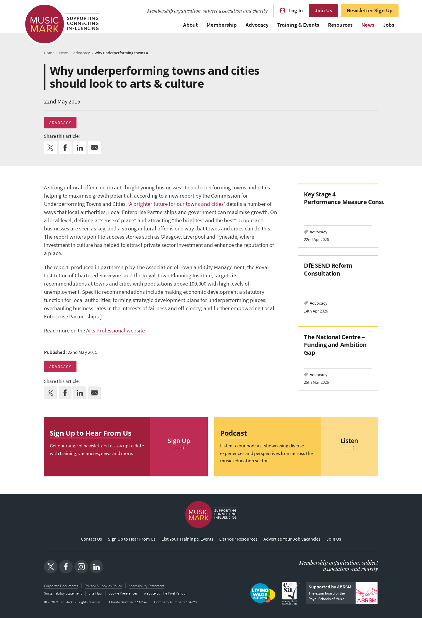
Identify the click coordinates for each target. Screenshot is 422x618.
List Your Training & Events (187, 539)
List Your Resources (238, 539)
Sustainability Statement (63, 592)
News (367, 24)
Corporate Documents (61, 585)
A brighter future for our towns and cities (176, 204)
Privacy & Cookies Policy (103, 585)
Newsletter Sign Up (370, 10)
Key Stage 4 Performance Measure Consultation (354, 198)
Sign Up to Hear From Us (132, 539)
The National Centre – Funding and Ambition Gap (335, 344)
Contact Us (91, 539)
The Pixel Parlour (174, 592)
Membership (222, 24)
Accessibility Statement (146, 585)
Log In (295, 10)
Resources (340, 24)
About (190, 24)
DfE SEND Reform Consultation (328, 269)
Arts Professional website (115, 330)
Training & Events (298, 24)
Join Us (323, 10)
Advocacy (257, 24)
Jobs (388, 24)
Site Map (95, 592)
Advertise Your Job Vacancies (292, 539)
